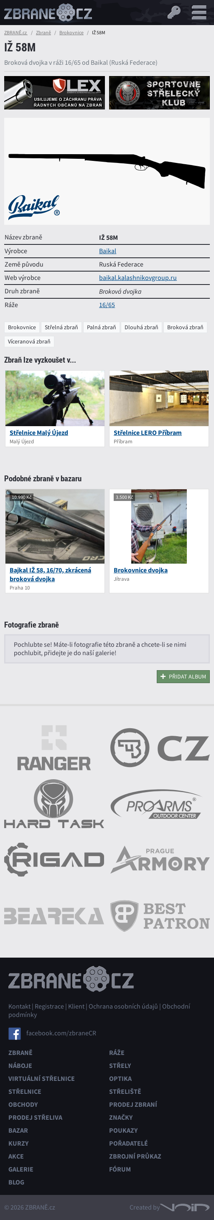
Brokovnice (71, 32)
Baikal (107, 251)
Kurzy (18, 1143)
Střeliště (125, 1091)
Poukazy (123, 1130)
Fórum (120, 1169)
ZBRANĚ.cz (16, 32)
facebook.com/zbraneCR (61, 1033)
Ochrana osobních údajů (123, 1006)
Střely (120, 1065)
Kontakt (19, 1006)
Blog (16, 1182)
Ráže (117, 1052)
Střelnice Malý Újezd (39, 432)
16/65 (107, 305)
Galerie (20, 1169)
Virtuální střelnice (41, 1078)
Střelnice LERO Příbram (148, 432)
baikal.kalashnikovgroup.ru (138, 278)
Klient (76, 1006)
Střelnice (24, 1091)
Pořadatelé (128, 1143)
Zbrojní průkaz (135, 1156)
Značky (120, 1117)
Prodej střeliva (35, 1117)
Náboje (20, 1065)
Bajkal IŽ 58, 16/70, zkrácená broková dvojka (50, 574)
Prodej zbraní (133, 1104)
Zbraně (43, 32)
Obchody (23, 1104)
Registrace (49, 1006)
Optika (120, 1078)
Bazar (18, 1130)
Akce (16, 1156)
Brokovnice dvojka (141, 570)
